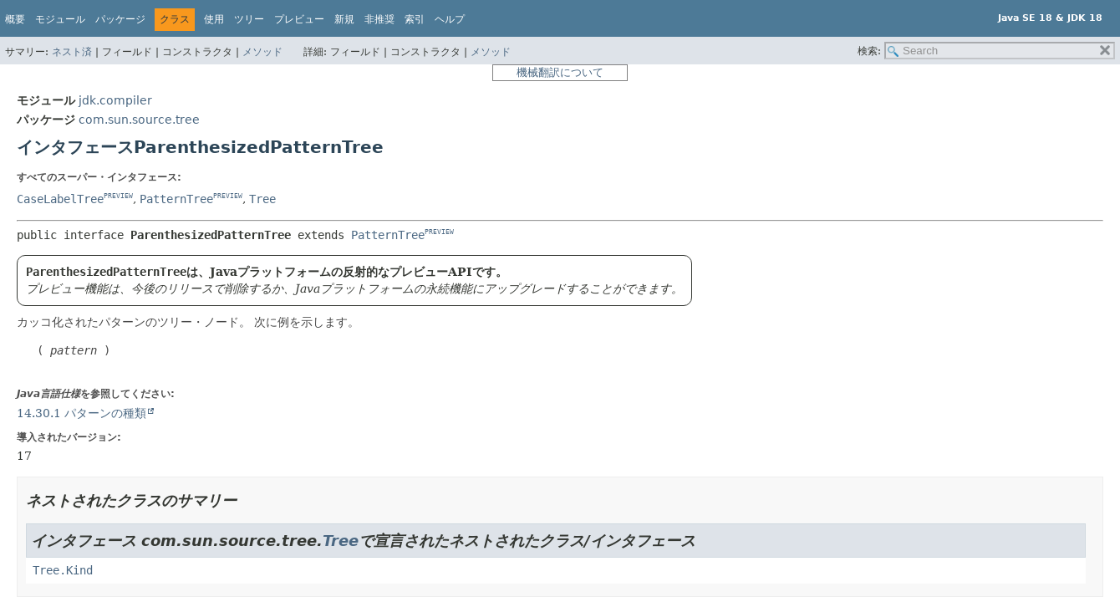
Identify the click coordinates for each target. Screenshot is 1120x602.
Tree (262, 199)
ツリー (249, 19)
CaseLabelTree (60, 199)
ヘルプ (450, 19)
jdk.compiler (115, 100)
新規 (344, 19)
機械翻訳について (560, 72)
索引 (415, 19)
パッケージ (120, 19)
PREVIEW (118, 196)
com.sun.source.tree (139, 119)
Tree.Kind (63, 570)
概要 (15, 19)
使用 (214, 19)
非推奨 (379, 19)
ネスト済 (72, 52)
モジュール (60, 19)
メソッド (262, 52)
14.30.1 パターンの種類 (81, 413)
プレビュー (299, 19)
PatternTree (176, 199)
